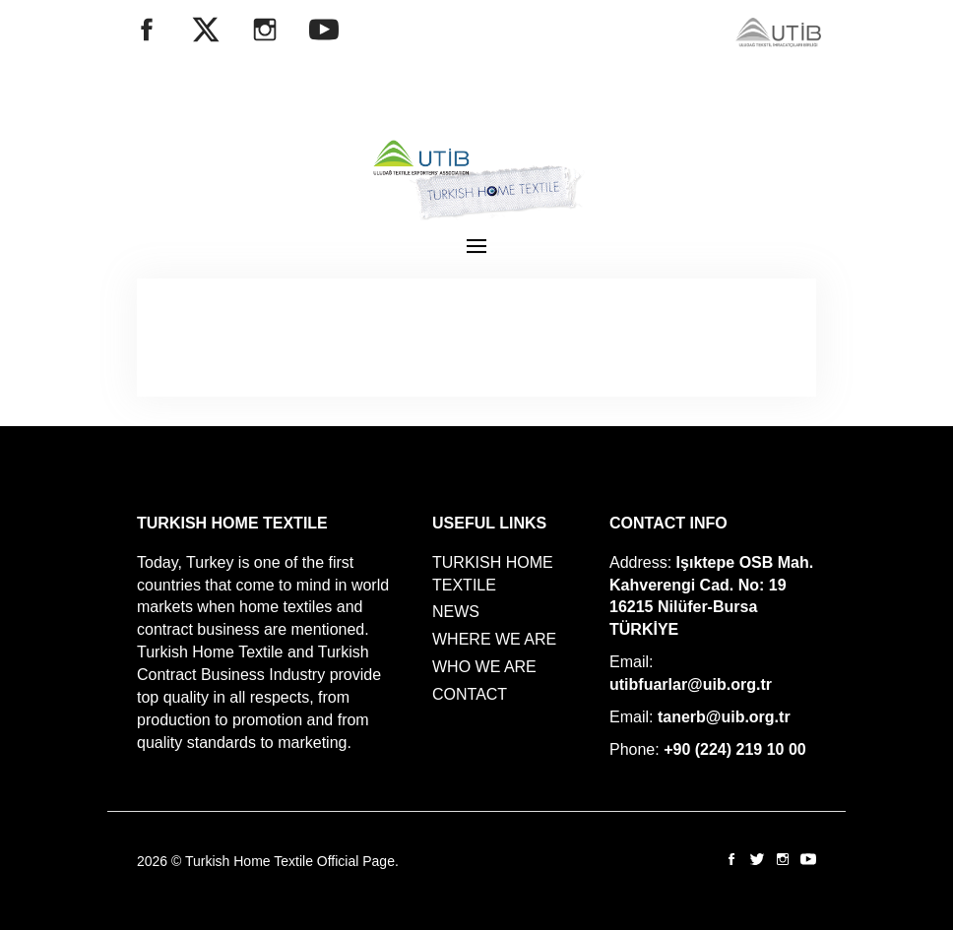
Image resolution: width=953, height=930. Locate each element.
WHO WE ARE (484, 666)
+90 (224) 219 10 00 (735, 749)
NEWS (455, 611)
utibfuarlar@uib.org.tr (690, 684)
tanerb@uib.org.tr (724, 717)
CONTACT (469, 694)
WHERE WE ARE (494, 639)
